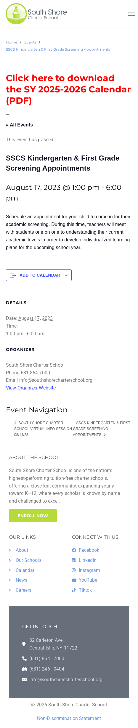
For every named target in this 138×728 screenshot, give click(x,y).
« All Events (19, 124)
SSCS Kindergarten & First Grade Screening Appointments (101, 429)
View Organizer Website (31, 388)
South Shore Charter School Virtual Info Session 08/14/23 (43, 429)
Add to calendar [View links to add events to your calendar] (40, 275)
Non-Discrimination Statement (69, 718)
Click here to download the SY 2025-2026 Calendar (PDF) (68, 89)
